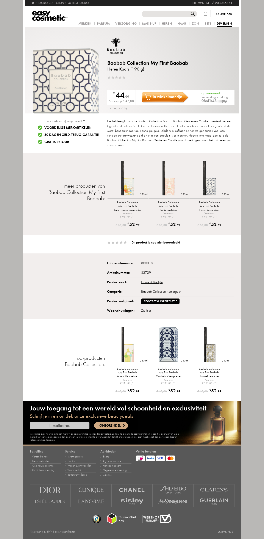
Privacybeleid (104, 433)
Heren (167, 23)
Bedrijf (106, 456)
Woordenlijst (74, 470)
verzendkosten (67, 531)
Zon (195, 23)
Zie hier (146, 311)
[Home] (33, 1)
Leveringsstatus (75, 456)
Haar (182, 23)
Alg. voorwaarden (112, 461)
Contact (71, 461)
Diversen (224, 23)
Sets (208, 23)
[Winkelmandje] (205, 14)
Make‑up (149, 23)
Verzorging (126, 23)
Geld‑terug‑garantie (42, 465)
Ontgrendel (110, 425)
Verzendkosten (40, 456)
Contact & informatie (160, 301)
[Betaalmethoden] (185, 458)
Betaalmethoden (41, 461)
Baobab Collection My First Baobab (147, 63)
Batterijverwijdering (77, 474)
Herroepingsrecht (112, 465)
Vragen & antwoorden (79, 465)
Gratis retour (56, 142)
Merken (85, 23)
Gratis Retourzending (43, 470)
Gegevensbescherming (115, 470)
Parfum (103, 23)
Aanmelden (224, 14)
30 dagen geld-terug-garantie (71, 135)
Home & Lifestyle (152, 282)
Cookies (107, 474)
